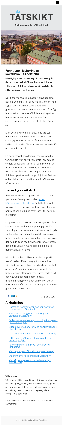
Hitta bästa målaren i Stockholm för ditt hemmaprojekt (31, 339)
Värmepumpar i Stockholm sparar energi (31, 351)
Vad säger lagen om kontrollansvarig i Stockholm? (30, 361)
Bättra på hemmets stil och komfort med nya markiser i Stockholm (31, 308)
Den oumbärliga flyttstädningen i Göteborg (32, 333)
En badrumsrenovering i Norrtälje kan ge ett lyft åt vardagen (33, 321)
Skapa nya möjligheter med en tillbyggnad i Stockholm (33, 327)
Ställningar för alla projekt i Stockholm (30, 355)
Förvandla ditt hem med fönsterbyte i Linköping (29, 345)
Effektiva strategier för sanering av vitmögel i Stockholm (28, 314)
